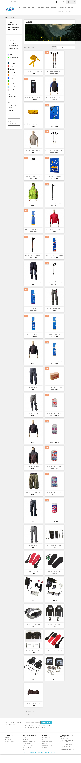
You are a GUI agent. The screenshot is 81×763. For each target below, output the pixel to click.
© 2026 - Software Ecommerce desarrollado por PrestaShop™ (40, 752)
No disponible (14, 99)
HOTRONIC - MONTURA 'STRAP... (33, 677)
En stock (12, 96)
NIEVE (33, 7)
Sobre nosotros (27, 743)
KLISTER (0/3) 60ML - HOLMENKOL (54, 255)
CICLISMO (63, 7)
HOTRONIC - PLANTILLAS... (33, 571)
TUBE (11, 110)
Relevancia (66, 47)
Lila (11, 54)
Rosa (12, 90)
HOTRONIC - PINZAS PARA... (54, 545)
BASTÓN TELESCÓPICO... (54, 203)
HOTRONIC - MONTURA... (54, 624)
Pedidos (44, 739)
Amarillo (13, 84)
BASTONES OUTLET (13, 27)
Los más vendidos (9, 741)
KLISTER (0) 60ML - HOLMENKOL (33, 229)
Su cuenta (45, 735)
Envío (24, 737)
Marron (12, 72)
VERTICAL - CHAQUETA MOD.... (33, 203)
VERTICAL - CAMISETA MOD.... (33, 150)
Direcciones (45, 743)
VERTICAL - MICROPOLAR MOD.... (54, 97)
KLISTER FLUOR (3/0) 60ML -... (54, 361)
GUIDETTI (12, 105)
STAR (11, 108)
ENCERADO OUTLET (13, 25)
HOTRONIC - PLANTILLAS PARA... (54, 650)
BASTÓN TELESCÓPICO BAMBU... (33, 255)
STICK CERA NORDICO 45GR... (54, 519)
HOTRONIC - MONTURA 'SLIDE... (33, 650)
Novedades (8, 739)
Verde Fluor (14, 57)
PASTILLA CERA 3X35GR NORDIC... (54, 124)
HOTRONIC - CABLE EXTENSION (33, 624)
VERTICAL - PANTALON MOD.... (33, 282)
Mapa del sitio (27, 747)
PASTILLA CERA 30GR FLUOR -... (33, 97)
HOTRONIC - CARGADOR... (33, 598)
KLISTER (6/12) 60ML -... (33, 334)
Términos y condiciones (29, 741)
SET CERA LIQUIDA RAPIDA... (54, 176)
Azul (12, 78)
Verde (12, 81)
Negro (12, 69)
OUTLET (70, 7)
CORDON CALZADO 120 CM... (33, 703)
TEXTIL (47, 7)
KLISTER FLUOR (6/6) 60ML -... (54, 334)
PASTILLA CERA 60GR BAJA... (54, 466)
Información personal (47, 737)
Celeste (12, 87)
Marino (12, 63)
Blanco (12, 60)
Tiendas (25, 749)
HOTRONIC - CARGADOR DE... (54, 598)
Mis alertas (44, 747)
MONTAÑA (40, 7)
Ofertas (7, 737)
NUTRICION (54, 7)
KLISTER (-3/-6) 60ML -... (33, 308)
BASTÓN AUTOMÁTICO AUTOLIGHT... (54, 150)
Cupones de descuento (47, 745)
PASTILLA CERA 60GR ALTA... (54, 413)
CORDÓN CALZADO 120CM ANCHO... (33, 71)
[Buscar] (66, 11)
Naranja (13, 75)
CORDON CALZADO (13, 29)
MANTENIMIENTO (24, 7)
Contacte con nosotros (29, 745)
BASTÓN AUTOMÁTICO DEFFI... (54, 71)
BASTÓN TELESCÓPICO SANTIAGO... (33, 176)
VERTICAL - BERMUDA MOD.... (33, 492)
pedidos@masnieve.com (67, 749)
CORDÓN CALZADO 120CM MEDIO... (33, 124)
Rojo (12, 66)
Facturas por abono (47, 741)
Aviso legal (26, 739)
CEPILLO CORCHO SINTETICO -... (54, 387)
